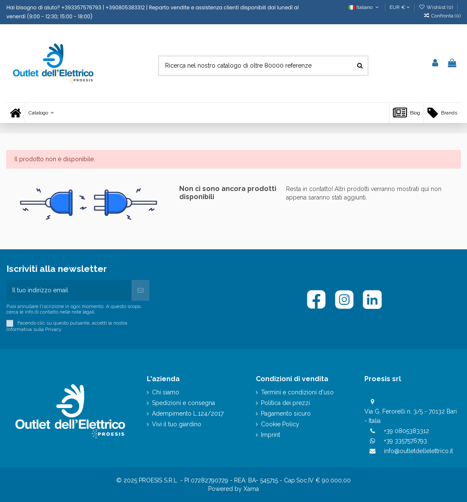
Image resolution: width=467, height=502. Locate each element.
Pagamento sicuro (286, 413)
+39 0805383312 (406, 431)
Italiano (364, 7)
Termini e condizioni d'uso (297, 392)
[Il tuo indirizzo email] (69, 290)
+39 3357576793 (405, 440)
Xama (251, 488)
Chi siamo (165, 392)
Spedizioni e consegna (183, 402)
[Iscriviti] (140, 290)
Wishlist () (436, 7)
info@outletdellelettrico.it (418, 451)
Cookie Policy (280, 424)
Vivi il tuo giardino (176, 424)
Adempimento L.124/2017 (187, 413)
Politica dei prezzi (285, 402)
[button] (41, 113)
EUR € (400, 7)
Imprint (270, 434)
